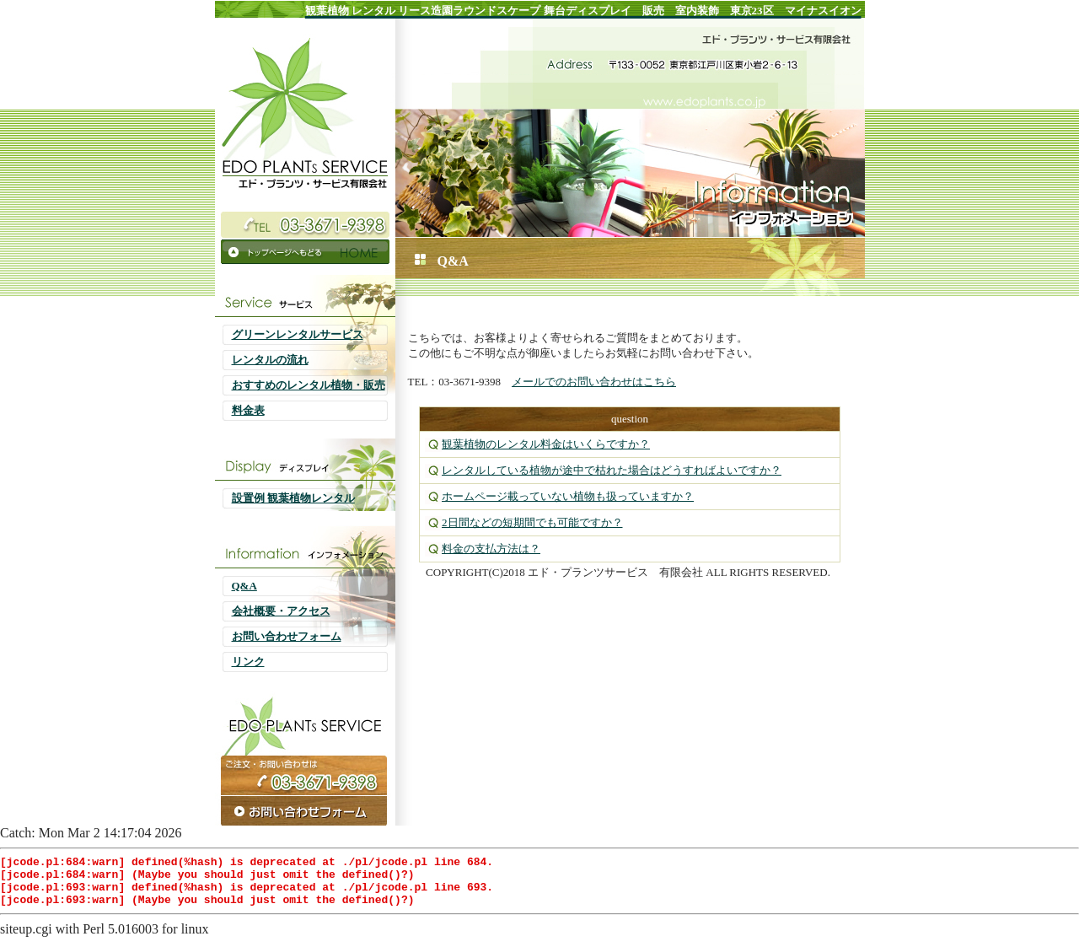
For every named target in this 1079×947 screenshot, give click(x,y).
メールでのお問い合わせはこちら (594, 381)
